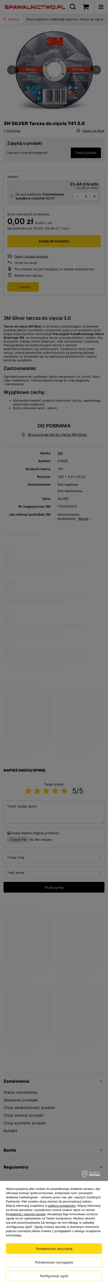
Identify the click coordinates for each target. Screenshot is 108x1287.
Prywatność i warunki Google (26, 1214)
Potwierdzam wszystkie (54, 1249)
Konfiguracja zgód (54, 1276)
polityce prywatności (61, 1205)
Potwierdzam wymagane (54, 1262)
